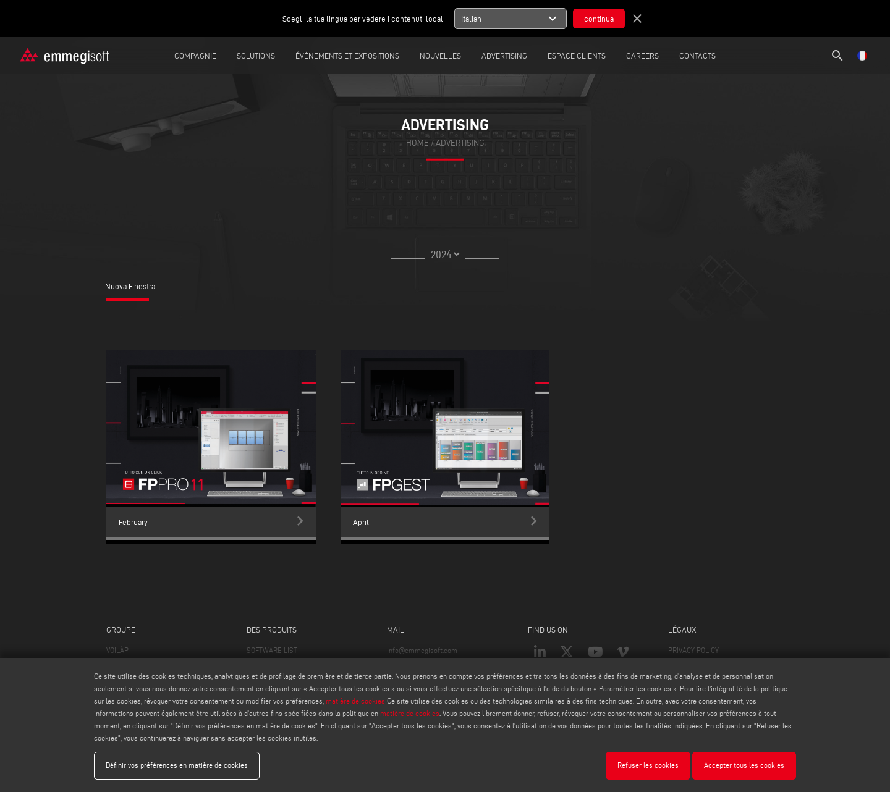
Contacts (697, 55)
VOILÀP (117, 650)
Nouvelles (440, 55)
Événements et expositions (347, 55)
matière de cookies (355, 701)
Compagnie (195, 55)
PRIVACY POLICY (693, 650)
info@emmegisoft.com (422, 650)
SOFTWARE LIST (272, 650)
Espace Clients (577, 55)
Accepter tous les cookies (744, 765)
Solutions (256, 55)
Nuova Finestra (130, 286)
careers (642, 55)
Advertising (504, 55)
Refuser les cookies (648, 765)
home (417, 143)
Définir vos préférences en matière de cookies (177, 765)
